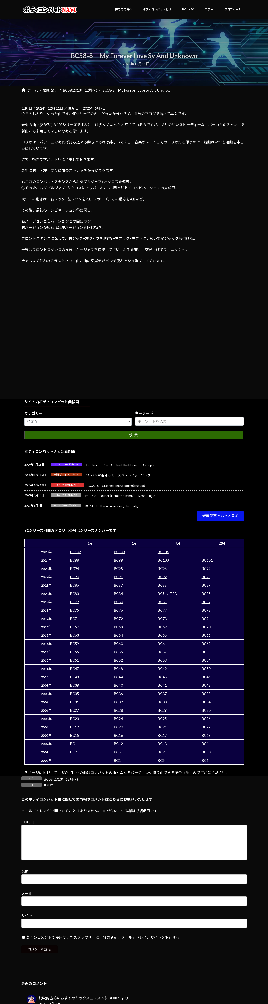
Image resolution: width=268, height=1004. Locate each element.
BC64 (118, 635)
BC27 (74, 710)
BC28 (118, 710)
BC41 (162, 685)
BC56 (118, 652)
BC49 (162, 668)
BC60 (118, 643)
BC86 (74, 585)
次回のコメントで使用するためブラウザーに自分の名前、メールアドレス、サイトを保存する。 (104, 944)
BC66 (206, 635)
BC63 (74, 635)
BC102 (75, 552)
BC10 (206, 752)
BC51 (74, 660)
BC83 (74, 593)
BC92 (162, 577)
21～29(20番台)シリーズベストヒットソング (118, 475)
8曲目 (50, 784)
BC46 (206, 677)
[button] (220, 516)
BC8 (117, 752)
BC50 (206, 668)
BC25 (162, 718)
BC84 (118, 593)
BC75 (74, 610)
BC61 (162, 643)
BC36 (118, 693)
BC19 (74, 727)
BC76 (118, 610)
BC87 (118, 585)
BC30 (206, 710)
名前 (25, 878)
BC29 (162, 710)
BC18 (206, 735)
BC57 (162, 652)
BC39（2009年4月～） (66, 464)
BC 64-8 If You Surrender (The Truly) (111, 506)
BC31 (74, 702)
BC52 (118, 660)
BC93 (206, 577)
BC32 (118, 702)
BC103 (119, 552)
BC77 (162, 610)
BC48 (118, 668)
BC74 (206, 618)
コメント (30, 822)
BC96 (162, 568)
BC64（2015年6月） (65, 505)
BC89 (206, 585)
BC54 (206, 660)
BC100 (163, 560)
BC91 (118, 577)
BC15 (74, 735)
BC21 (162, 727)
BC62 (206, 643)
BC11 (74, 743)
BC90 (74, 577)
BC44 (118, 677)
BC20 (118, 727)
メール (26, 900)
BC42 (206, 685)
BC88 (162, 585)
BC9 (161, 752)
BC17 (162, 735)
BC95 (118, 568)
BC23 (74, 718)
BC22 (206, 727)
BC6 (205, 760)
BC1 (117, 760)
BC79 (74, 602)
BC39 (74, 685)
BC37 (162, 693)
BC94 (74, 568)
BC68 (118, 627)
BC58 (206, 652)
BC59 (74, 643)
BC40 (118, 685)
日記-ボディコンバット (66, 474)
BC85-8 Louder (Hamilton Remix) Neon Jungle (120, 496)
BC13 (162, 743)
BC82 (206, 602)
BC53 (162, 660)
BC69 (162, 627)
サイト (26, 922)
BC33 (162, 702)
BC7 (73, 752)
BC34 (206, 702)
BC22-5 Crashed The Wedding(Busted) (116, 485)
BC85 (206, 593)
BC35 (74, 693)
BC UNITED (167, 593)
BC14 (206, 743)
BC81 (162, 602)
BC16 (118, 735)
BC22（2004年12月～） (67, 484)
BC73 (162, 618)
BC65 (162, 635)
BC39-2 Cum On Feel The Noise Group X (120, 465)
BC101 (207, 560)
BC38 (206, 693)
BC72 (118, 618)
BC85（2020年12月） (66, 495)
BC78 (206, 610)
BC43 (74, 677)
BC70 (206, 627)
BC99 (118, 560)
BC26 (206, 718)
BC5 (161, 760)
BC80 (118, 602)
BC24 (118, 718)
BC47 (74, 668)
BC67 (74, 627)
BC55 (74, 652)
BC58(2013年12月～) (61, 779)
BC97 (206, 568)
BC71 (74, 618)
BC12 (118, 743)
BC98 (74, 560)
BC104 (163, 552)
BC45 (162, 677)
